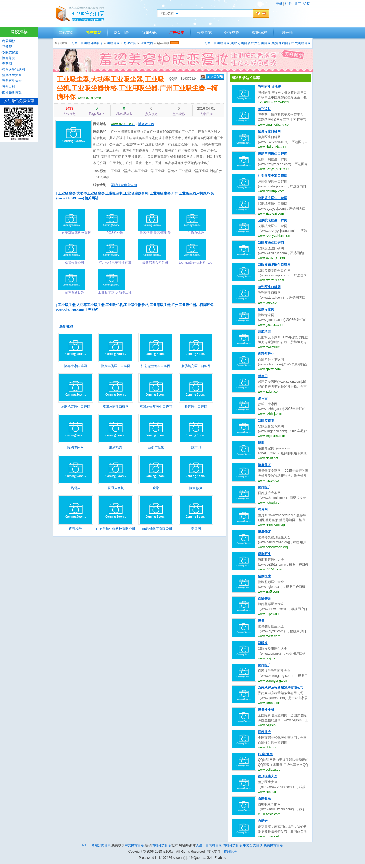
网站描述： (101, 132)
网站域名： (101, 124)
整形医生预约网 (13, 69)
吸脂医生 (264, 554)
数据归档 (259, 32)
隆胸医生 (264, 576)
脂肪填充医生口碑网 (196, 366)
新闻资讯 (149, 32)
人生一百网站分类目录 (87, 43)
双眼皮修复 (116, 488)
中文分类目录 (261, 43)
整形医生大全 (267, 776)
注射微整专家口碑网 (155, 366)
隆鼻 (261, 621)
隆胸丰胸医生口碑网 (115, 366)
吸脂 (156, 488)
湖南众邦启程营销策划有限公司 (280, 687)
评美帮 (7, 47)
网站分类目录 (240, 43)
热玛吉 (75, 488)
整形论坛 (264, 109)
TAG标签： (101, 171)
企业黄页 (146, 43)
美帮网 (7, 64)
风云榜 (287, 32)
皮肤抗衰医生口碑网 (75, 407)
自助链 (263, 821)
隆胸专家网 (75, 447)
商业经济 (129, 43)
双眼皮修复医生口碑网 (156, 407)
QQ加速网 (265, 754)
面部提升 (75, 529)
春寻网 (196, 529)
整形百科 (8, 86)
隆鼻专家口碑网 (75, 366)
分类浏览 (204, 32)
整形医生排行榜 (269, 87)
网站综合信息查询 (124, 185)
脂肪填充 (115, 447)
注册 (288, 4)
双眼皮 (263, 643)
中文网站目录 (301, 43)
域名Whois (146, 124)
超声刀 (196, 447)
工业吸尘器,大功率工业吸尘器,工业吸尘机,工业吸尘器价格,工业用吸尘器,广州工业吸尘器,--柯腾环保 (137, 88)
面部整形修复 (12, 92)
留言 (297, 4)
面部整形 (264, 598)
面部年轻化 (156, 447)
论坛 (306, 4)
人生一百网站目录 (217, 43)
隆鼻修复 (195, 488)
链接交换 (232, 32)
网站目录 (121, 32)
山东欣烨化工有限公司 (156, 529)
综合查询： (101, 185)
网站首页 (66, 32)
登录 (279, 4)
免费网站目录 (281, 43)
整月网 (263, 509)
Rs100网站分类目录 (96, 845)
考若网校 (8, 41)
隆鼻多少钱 (266, 710)
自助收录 (264, 799)
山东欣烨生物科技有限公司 (115, 529)
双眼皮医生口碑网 (116, 407)
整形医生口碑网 (196, 407)
